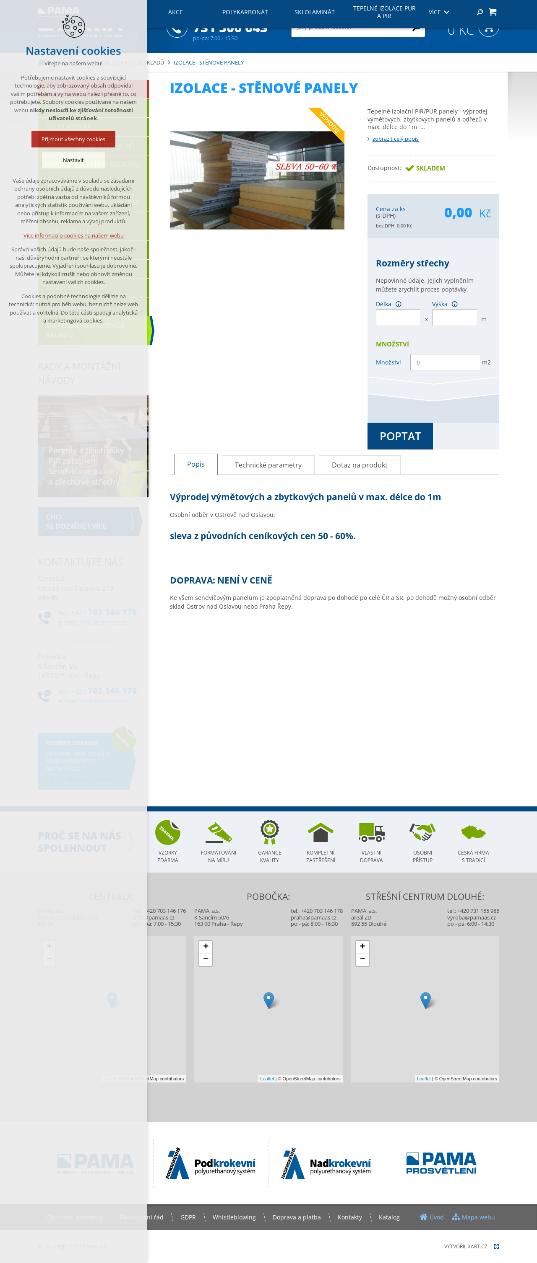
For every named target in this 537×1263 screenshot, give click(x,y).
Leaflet (110, 1078)
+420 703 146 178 (322, 910)
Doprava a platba (297, 1217)
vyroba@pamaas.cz (471, 917)
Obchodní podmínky (74, 1217)
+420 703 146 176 (165, 910)
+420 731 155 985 (478, 910)
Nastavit (73, 160)
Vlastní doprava (371, 856)
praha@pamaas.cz (313, 917)
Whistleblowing (234, 1217)
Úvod (437, 1217)
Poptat (400, 436)
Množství (388, 362)
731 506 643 (230, 27)
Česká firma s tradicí (473, 856)
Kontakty (350, 1217)
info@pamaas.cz (154, 917)
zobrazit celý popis (396, 138)
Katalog (389, 1217)
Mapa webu (478, 1217)
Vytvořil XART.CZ (465, 1246)
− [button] (49, 959)
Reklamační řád (142, 1217)
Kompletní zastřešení (320, 856)
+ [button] (49, 947)
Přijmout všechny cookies (73, 139)
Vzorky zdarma (167, 856)
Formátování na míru (218, 856)
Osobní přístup (423, 856)
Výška (447, 304)
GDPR (188, 1217)
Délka (391, 304)
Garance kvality (270, 856)
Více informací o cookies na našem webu (73, 235)
